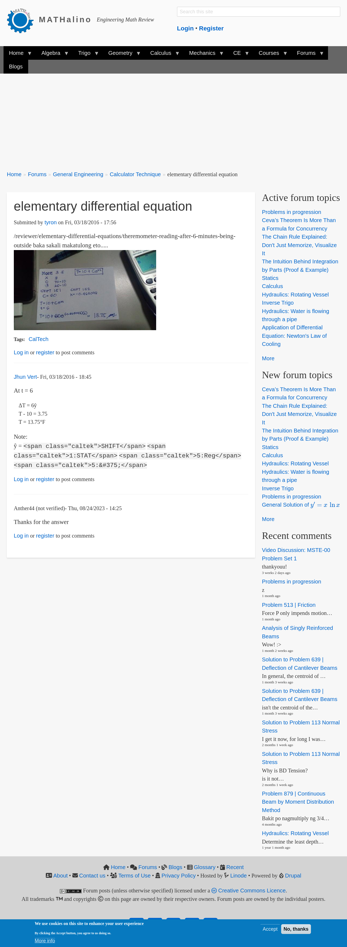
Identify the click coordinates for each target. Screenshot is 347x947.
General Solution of (301, 504)
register (45, 352)
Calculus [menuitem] (162, 55)
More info (45, 940)
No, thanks (296, 929)
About (60, 876)
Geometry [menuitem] (122, 55)
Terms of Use (134, 876)
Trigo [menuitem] (86, 55)
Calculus (272, 286)
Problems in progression (291, 212)
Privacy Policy (179, 876)
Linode (238, 876)
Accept (270, 929)
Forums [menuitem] (307, 55)
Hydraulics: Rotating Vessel (295, 295)
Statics (270, 278)
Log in (21, 352)
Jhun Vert (25, 377)
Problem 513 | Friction (289, 605)
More (268, 358)
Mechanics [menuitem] (204, 55)
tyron (50, 222)
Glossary (205, 867)
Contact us (92, 876)
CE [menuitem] (238, 55)
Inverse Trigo (278, 303)
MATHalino (65, 19)
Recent (235, 867)
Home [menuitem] (18, 55)
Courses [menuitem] (270, 55)
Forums (37, 174)
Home (14, 174)
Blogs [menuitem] (16, 67)
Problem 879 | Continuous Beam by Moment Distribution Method (298, 802)
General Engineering (78, 174)
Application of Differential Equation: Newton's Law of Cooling (294, 336)
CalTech (38, 339)
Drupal (293, 876)
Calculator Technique (135, 174)
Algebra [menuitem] (52, 55)
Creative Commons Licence (248, 891)
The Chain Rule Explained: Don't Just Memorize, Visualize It (299, 245)
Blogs (175, 867)
